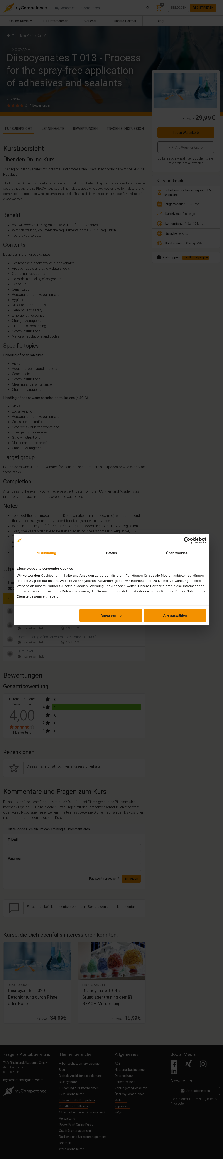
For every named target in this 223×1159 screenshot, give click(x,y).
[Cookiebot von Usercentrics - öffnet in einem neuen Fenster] (187, 540)
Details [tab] (111, 553)
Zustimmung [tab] (46, 553)
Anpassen (111, 615)
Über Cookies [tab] (177, 553)
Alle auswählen (175, 615)
